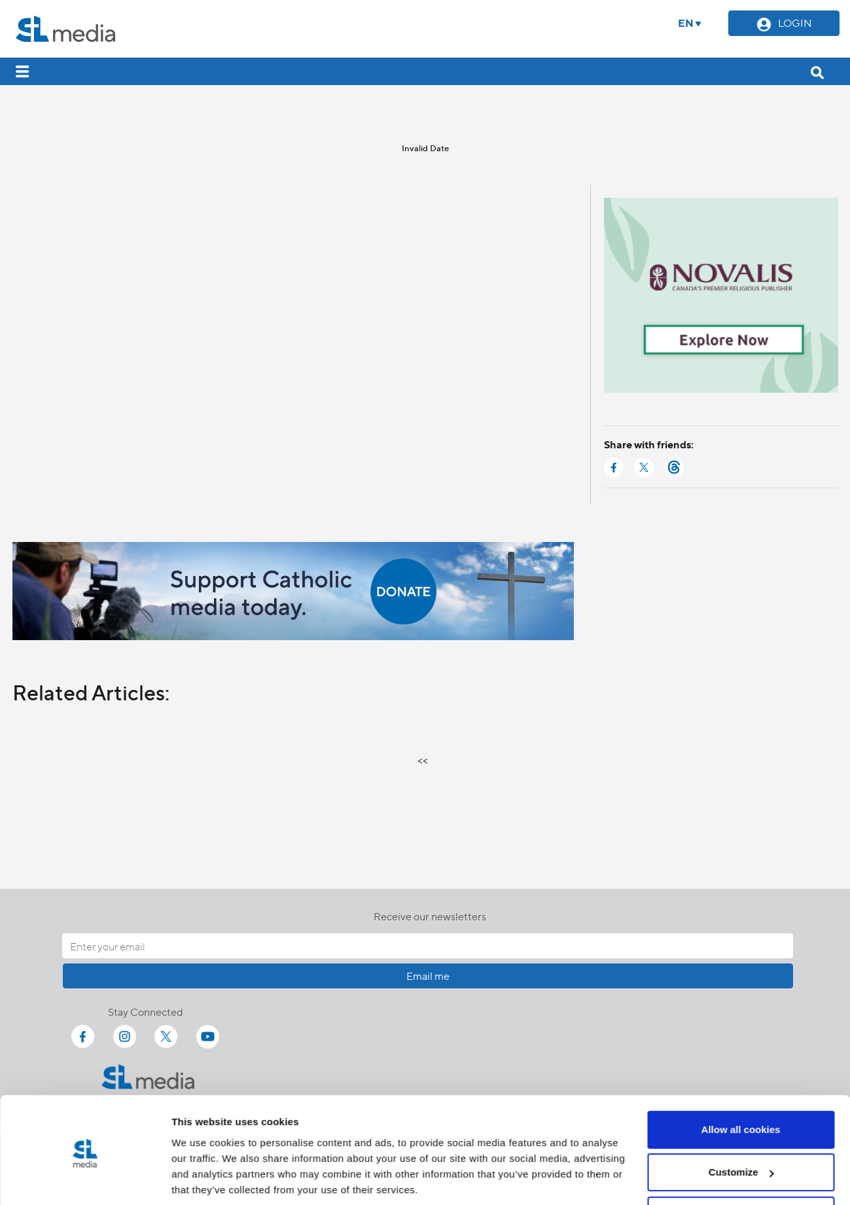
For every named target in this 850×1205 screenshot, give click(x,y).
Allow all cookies (741, 1082)
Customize (741, 1125)
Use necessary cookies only (740, 1168)
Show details (201, 1179)
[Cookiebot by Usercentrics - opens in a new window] (84, 1179)
